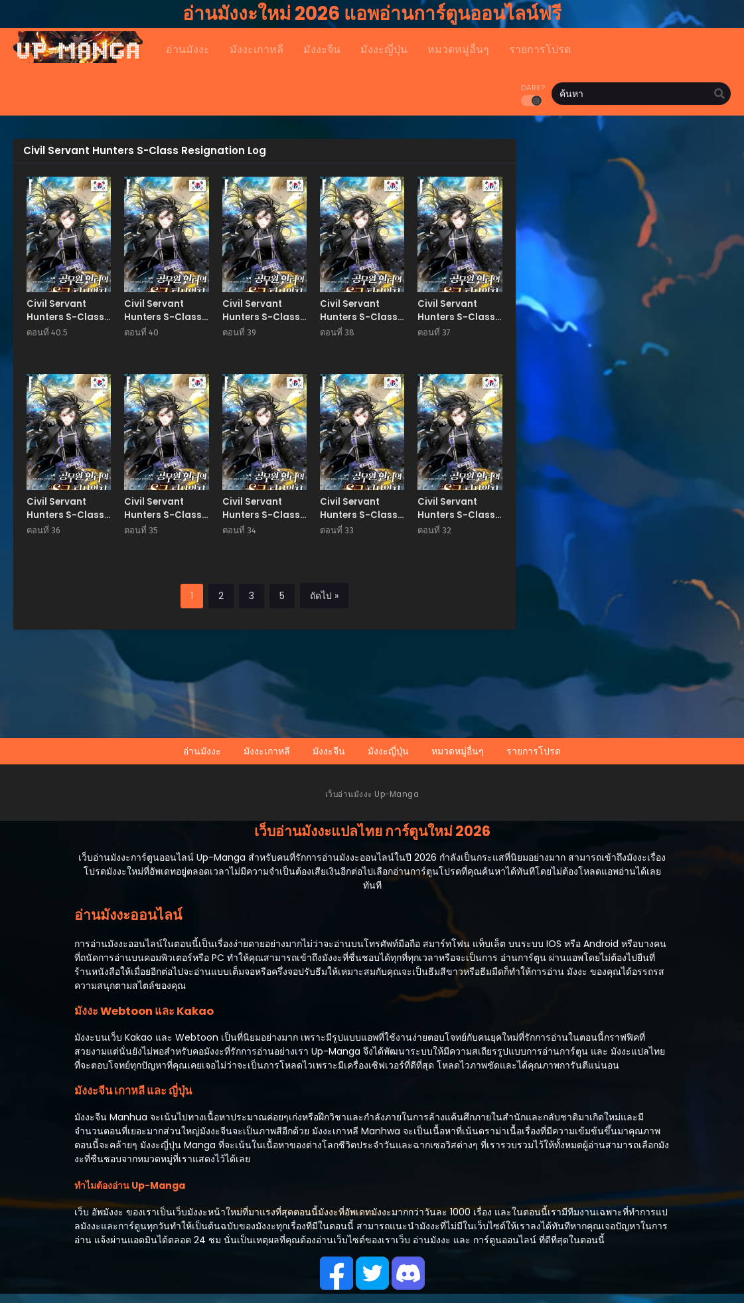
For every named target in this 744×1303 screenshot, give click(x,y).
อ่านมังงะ (202, 751)
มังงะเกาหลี (267, 751)
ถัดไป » (324, 595)
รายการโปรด (533, 751)
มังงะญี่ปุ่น (388, 751)
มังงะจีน (329, 751)
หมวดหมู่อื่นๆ (457, 751)
